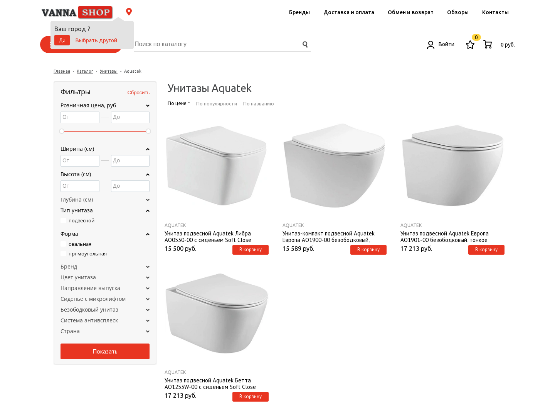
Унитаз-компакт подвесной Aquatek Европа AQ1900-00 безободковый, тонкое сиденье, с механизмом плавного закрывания (334, 236)
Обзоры (458, 12)
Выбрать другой (96, 40)
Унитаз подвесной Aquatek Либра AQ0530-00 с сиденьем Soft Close (208, 236)
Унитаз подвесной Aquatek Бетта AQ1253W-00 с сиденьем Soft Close (210, 383)
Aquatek (175, 225)
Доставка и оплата (348, 12)
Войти (440, 44)
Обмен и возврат (411, 12)
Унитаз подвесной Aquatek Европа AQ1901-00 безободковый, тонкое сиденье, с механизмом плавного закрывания (444, 236)
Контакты (495, 12)
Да (62, 40)
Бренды (299, 12)
